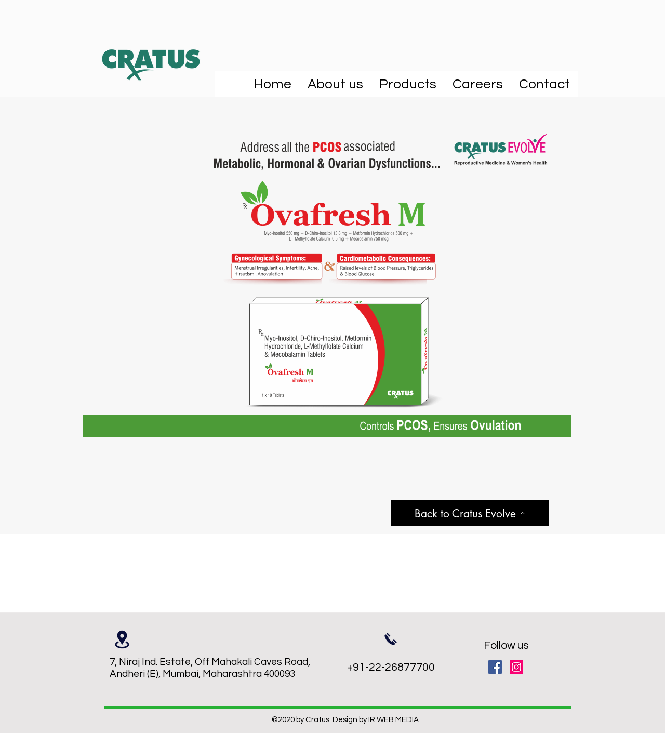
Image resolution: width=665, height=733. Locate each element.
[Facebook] (495, 667)
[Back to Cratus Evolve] (470, 513)
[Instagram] (516, 667)
